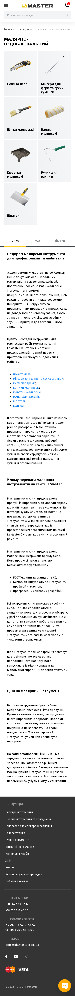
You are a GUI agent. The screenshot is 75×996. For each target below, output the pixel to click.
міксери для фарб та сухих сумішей (38, 378)
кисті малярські (24, 383)
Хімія (8, 860)
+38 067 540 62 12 (16, 904)
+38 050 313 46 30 (16, 910)
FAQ (37, 240)
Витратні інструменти (19, 847)
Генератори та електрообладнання (28, 826)
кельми (18, 405)
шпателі (19, 401)
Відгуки (59, 240)
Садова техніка (15, 833)
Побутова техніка (16, 881)
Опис (15, 240)
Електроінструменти (19, 812)
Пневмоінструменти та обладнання (28, 819)
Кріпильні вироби (17, 853)
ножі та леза (22, 374)
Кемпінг (10, 867)
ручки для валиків (26, 396)
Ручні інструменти (17, 840)
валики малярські (26, 387)
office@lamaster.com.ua (22, 945)
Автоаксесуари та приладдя (23, 874)
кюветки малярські (27, 392)
